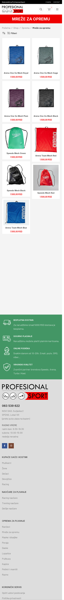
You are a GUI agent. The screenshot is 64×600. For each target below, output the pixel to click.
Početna (6, 27)
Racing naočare (10, 497)
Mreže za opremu (10, 532)
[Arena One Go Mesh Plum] (16, 98)
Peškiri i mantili (9, 569)
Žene (4, 468)
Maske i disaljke (9, 537)
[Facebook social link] (4, 445)
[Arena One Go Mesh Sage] (46, 55)
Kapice (5, 563)
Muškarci (6, 462)
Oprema (25, 27)
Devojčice (7, 478)
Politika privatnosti (11, 598)
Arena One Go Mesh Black (46, 116)
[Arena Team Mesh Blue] (16, 213)
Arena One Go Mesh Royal (16, 73)
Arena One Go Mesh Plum (16, 116)
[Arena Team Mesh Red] (46, 140)
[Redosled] (4, 33)
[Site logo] (12, 9)
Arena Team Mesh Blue (16, 229)
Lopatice (6, 553)
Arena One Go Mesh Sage (46, 73)
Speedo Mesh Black (16, 191)
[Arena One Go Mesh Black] (46, 98)
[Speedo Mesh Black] (16, 176)
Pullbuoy (6, 558)
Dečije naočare (9, 508)
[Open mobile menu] (57, 9)
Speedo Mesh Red (46, 194)
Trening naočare (10, 503)
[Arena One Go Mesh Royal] (16, 55)
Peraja (5, 542)
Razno (5, 574)
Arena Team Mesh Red (46, 156)
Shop (16, 27)
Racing (5, 484)
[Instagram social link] (11, 445)
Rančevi (6, 526)
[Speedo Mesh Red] (46, 178)
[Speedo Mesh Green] (16, 138)
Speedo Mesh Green (16, 154)
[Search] (41, 9)
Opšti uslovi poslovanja (13, 592)
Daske (5, 547)
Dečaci (5, 473)
